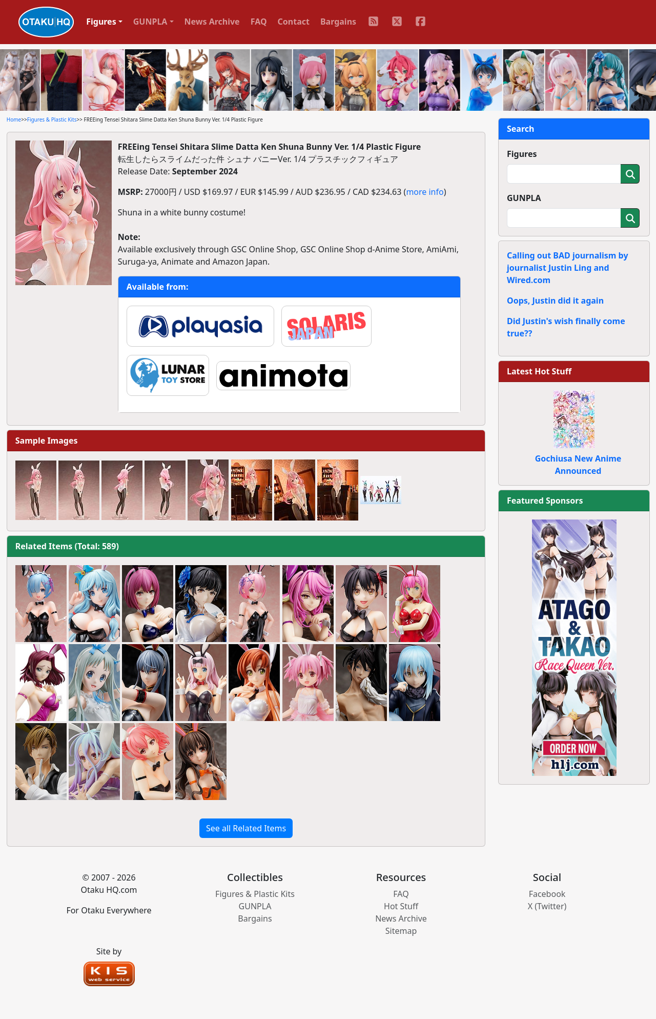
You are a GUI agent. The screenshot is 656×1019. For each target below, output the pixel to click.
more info (424, 191)
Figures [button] (101, 21)
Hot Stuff (401, 906)
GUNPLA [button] (150, 21)
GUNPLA (524, 198)
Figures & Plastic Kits (52, 119)
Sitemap (401, 930)
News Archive (212, 21)
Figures (522, 153)
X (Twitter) (547, 906)
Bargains (338, 21)
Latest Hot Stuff (539, 371)
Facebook (547, 894)
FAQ (259, 21)
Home (14, 119)
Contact (294, 21)
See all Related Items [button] (246, 828)
